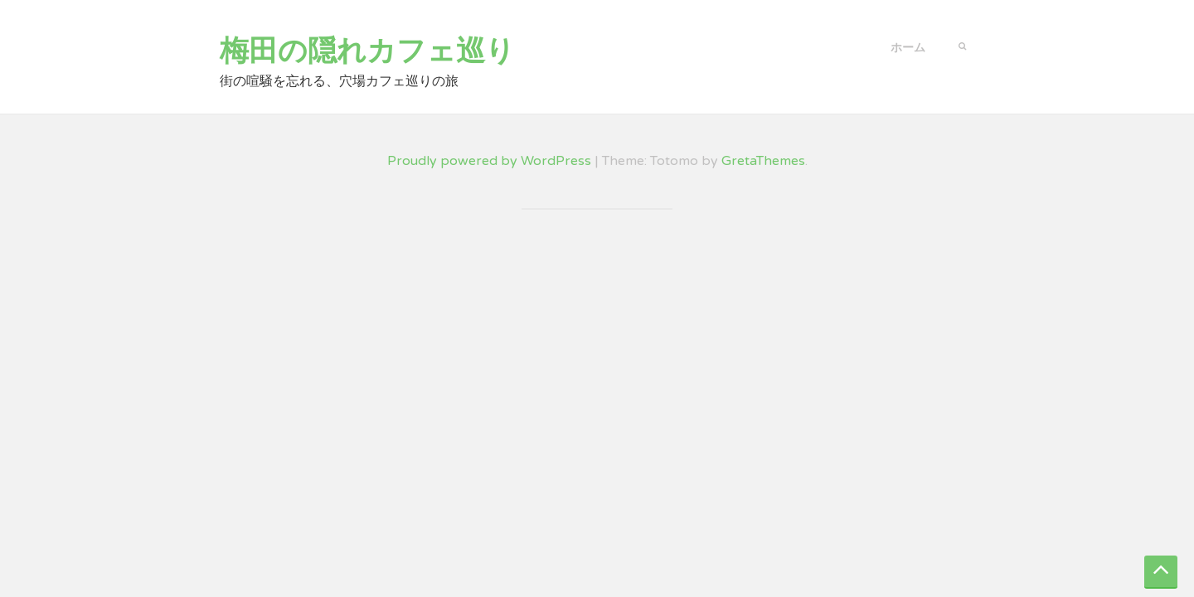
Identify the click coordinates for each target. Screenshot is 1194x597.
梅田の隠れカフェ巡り (367, 51)
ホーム (908, 48)
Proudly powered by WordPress (489, 161)
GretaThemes (763, 161)
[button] (962, 44)
